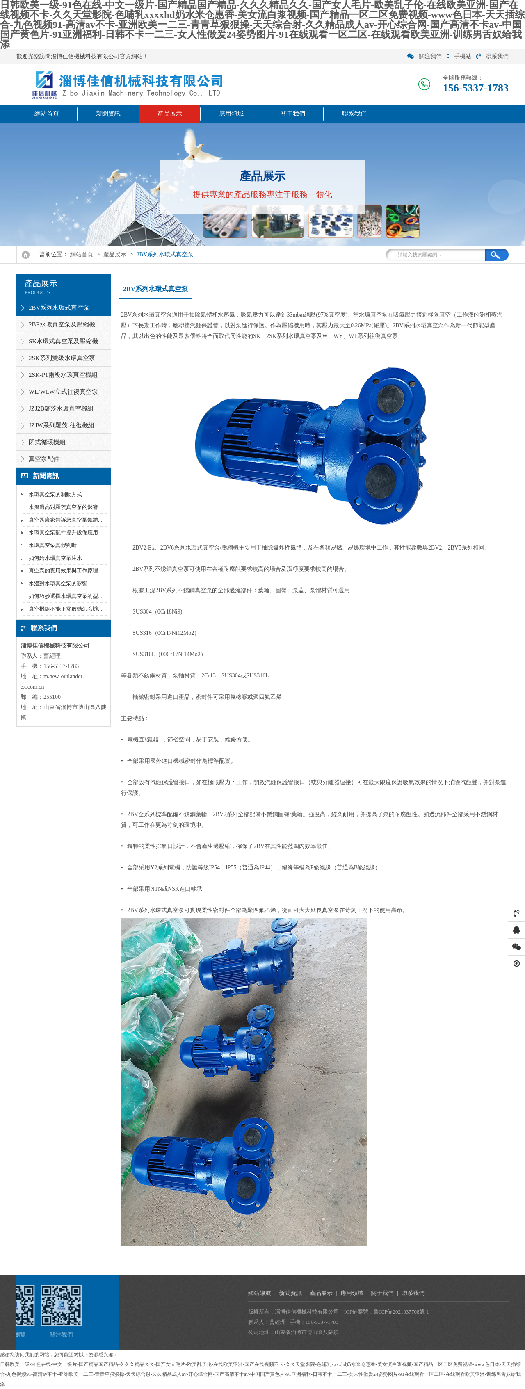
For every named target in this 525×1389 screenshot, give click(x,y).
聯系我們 (492, 56)
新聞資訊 (108, 113)
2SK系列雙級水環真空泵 (62, 358)
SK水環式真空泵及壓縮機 (63, 341)
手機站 (459, 56)
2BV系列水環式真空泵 (165, 254)
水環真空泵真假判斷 (53, 545)
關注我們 (424, 56)
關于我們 (293, 113)
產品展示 (170, 113)
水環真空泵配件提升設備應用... (65, 532)
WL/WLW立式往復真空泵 (63, 391)
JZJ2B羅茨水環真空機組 (61, 408)
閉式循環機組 (47, 442)
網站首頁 (46, 113)
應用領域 (231, 113)
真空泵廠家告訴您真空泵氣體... (65, 520)
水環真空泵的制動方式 (55, 494)
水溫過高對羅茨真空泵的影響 (63, 507)
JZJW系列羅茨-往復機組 (61, 425)
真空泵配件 (44, 459)
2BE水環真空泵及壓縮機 (62, 324)
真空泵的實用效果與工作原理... (65, 571)
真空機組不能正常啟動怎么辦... (65, 609)
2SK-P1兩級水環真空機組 (63, 375)
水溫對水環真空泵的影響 (58, 583)
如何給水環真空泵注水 (55, 558)
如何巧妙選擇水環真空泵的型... (65, 596)
